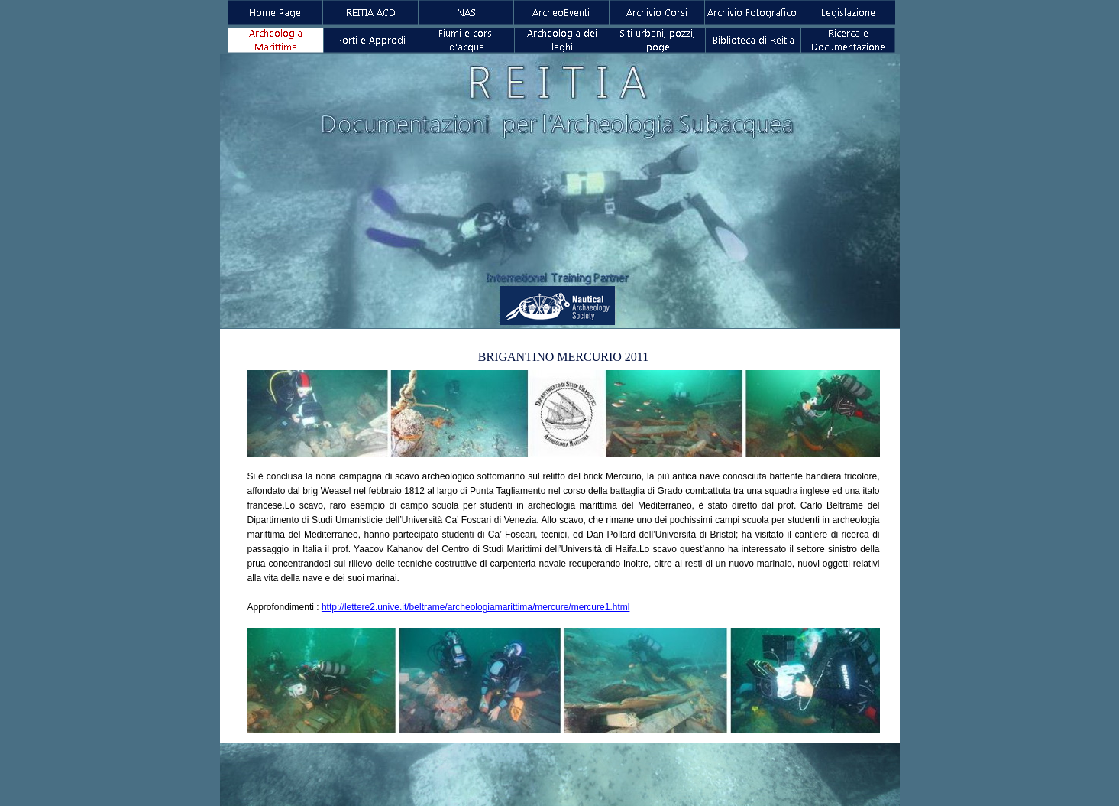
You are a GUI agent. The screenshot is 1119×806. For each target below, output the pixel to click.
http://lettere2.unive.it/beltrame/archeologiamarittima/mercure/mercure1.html (476, 607)
